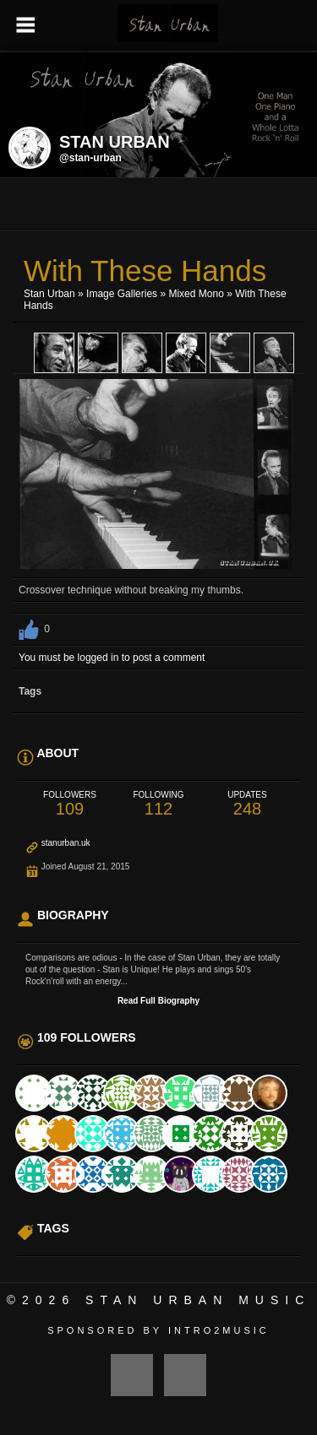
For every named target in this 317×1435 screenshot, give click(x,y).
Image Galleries (121, 294)
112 (158, 804)
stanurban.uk (65, 842)
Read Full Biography (158, 1000)
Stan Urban (49, 294)
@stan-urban (90, 158)
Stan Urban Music (197, 1300)
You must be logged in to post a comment (112, 657)
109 (69, 804)
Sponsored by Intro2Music (158, 1330)
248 (247, 804)
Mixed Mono (195, 294)
